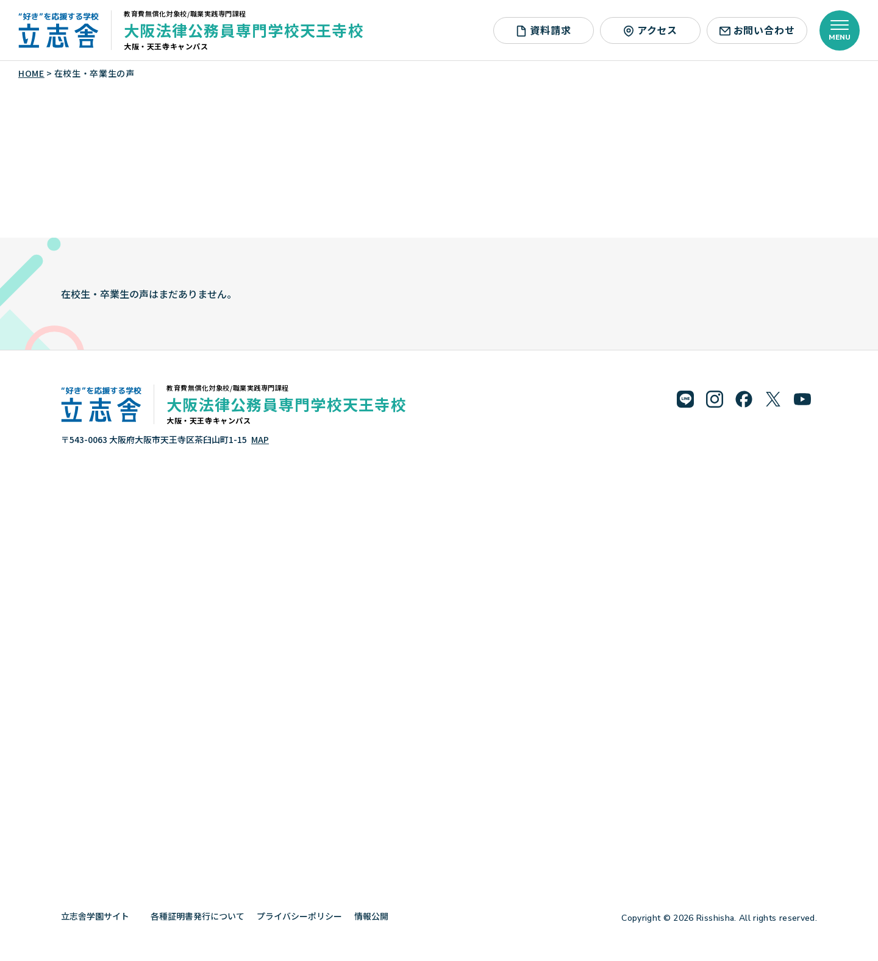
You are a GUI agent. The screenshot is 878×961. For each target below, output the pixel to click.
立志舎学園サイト (99, 916)
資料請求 (543, 30)
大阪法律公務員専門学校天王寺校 (244, 30)
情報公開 (376, 916)
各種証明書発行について (197, 916)
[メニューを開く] (839, 30)
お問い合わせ (757, 30)
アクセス (650, 30)
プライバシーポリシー (299, 916)
